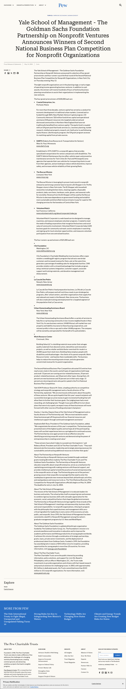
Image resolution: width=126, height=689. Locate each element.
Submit (117, 655)
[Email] (106, 655)
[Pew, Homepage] (63, 5)
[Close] (123, 684)
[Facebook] (99, 672)
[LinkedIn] (106, 672)
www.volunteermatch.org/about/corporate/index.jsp (56, 213)
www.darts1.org (42, 146)
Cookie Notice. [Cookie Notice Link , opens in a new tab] (34, 687)
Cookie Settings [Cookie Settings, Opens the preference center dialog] (96, 683)
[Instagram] (102, 672)
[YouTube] (111, 672)
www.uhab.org (42, 313)
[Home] (21, 644)
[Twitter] (109, 672)
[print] (18, 73)
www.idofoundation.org (45, 251)
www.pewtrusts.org (41, 573)
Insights (67, 649)
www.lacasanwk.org (44, 284)
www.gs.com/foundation (57, 549)
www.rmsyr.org (42, 177)
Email (99, 652)
